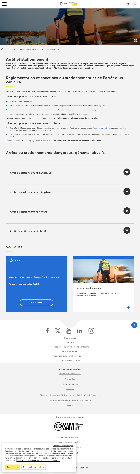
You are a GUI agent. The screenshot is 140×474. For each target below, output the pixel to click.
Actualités (70, 379)
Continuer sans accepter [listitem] (63, 446)
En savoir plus (36, 302)
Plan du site (70, 338)
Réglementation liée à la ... (29, 49)
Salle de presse (70, 384)
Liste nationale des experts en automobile (70, 400)
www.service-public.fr (70, 442)
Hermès (70, 390)
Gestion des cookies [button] (70, 360)
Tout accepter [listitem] (12, 467)
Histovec (70, 406)
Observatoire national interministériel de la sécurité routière (70, 395)
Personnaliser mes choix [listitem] (33, 467)
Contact (70, 342)
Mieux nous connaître (70, 373)
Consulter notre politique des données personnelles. (38, 460)
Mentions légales (70, 351)
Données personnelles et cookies (70, 356)
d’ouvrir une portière (100, 128)
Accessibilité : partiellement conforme (70, 347)
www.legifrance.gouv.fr (70, 437)
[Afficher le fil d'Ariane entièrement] (11, 49)
